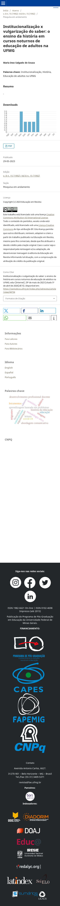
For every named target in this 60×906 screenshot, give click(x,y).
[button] (11, 310)
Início (5, 10)
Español (9, 372)
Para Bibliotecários (13, 348)
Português (10, 377)
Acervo (15, 10)
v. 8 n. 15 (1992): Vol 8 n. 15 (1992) (19, 13)
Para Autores (11, 343)
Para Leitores (11, 339)
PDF (10, 146)
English (9, 367)
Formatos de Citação (15, 298)
